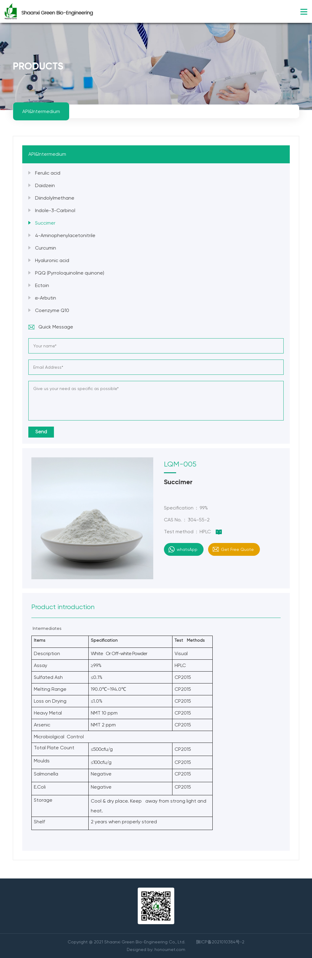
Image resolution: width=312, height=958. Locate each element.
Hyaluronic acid (52, 260)
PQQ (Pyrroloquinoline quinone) (69, 273)
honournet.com (169, 949)
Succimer (45, 223)
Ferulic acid (47, 173)
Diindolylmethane (54, 198)
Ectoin (42, 285)
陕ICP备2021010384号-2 (220, 941)
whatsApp (187, 549)
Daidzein (45, 185)
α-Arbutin (45, 298)
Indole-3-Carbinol (55, 210)
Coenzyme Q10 (52, 310)
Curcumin (45, 248)
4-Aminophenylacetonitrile (65, 235)
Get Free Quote (237, 549)
